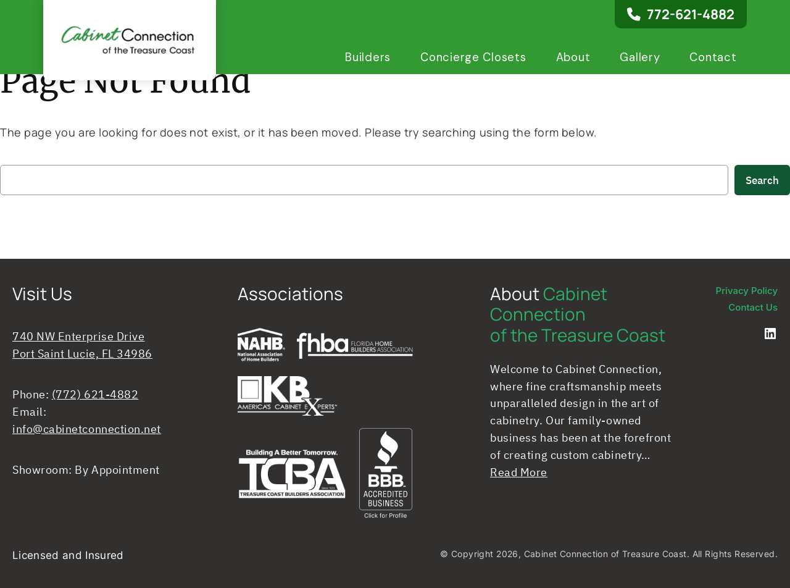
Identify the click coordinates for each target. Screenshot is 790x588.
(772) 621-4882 (95, 394)
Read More (518, 472)
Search (762, 180)
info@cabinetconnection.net (86, 429)
